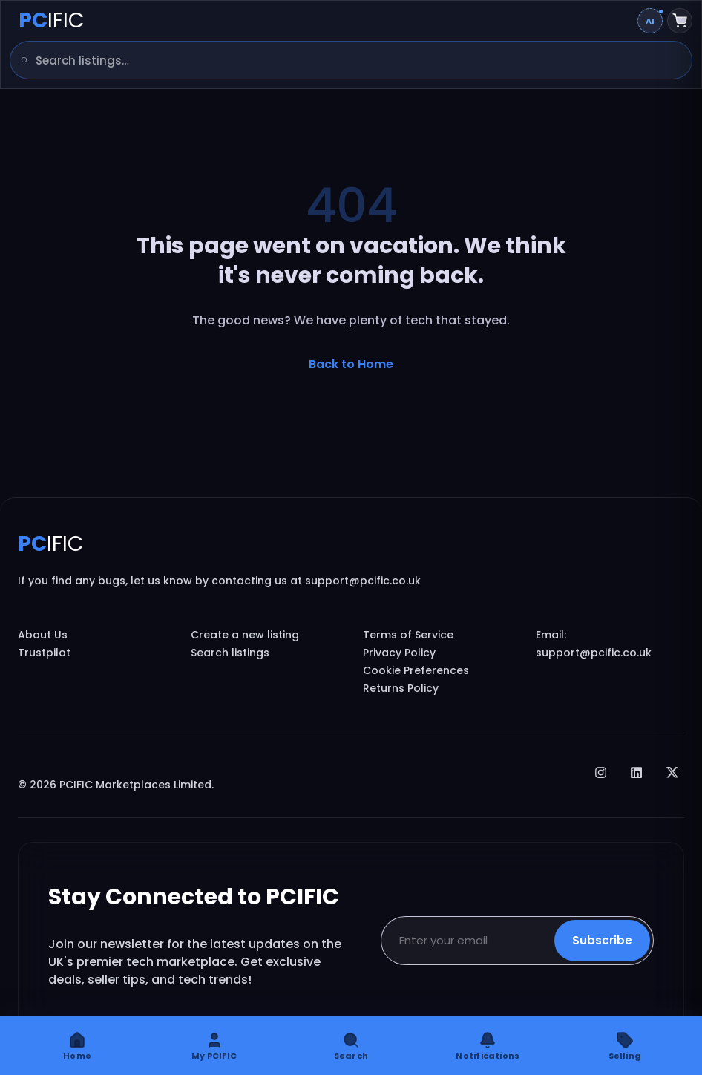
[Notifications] (487, 1046)
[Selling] (625, 1046)
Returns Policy (401, 688)
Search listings (230, 652)
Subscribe (602, 940)
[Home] (77, 1046)
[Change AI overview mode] (650, 20)
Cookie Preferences (416, 670)
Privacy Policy (399, 652)
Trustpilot (44, 652)
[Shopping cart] (679, 20)
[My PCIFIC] (213, 1046)
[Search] (19, 60)
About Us (43, 634)
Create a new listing (245, 634)
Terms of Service (408, 634)
